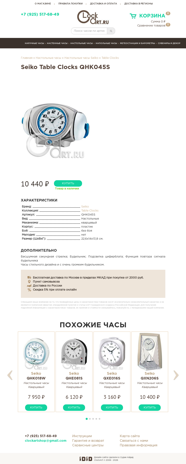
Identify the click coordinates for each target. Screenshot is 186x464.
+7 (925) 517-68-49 (40, 14)
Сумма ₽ (158, 21)
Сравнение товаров (151, 25)
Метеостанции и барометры (137, 43)
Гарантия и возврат (88, 440)
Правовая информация (138, 445)
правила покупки (70, 4)
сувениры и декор (169, 43)
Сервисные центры (88, 445)
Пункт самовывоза (46, 282)
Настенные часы (57, 43)
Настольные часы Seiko (81, 58)
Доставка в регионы (138, 4)
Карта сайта (130, 436)
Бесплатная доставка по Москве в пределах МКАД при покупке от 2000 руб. (88, 278)
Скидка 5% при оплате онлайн (55, 290)
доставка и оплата (103, 4)
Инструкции (82, 436)
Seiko (85, 207)
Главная (27, 58)
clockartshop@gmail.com (45, 440)
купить (68, 183)
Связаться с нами (134, 440)
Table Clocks (110, 58)
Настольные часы (81, 43)
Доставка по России (47, 286)
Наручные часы (34, 43)
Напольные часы (106, 43)
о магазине (43, 4)
